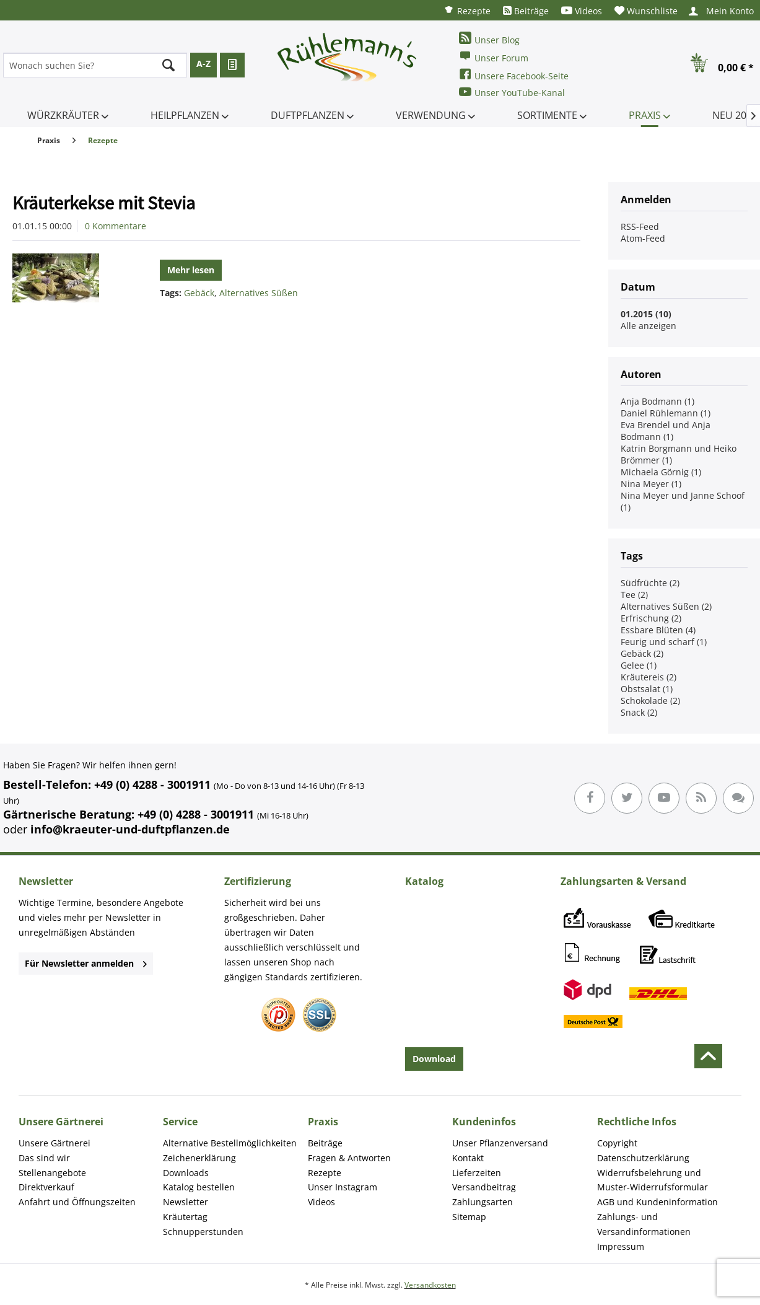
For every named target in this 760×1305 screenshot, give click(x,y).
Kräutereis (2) (648, 677)
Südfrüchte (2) (650, 583)
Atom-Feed (643, 238)
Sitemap (469, 1217)
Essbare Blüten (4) (658, 630)
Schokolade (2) (650, 700)
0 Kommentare (115, 226)
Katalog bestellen (199, 1187)
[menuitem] (467, 10)
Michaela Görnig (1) (661, 472)
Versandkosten (430, 1285)
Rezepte (467, 10)
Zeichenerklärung (199, 1158)
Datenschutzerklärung (643, 1158)
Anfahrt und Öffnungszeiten (77, 1202)
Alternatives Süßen (258, 293)
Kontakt (468, 1158)
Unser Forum (493, 57)
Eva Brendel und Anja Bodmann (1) (665, 430)
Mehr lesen (190, 270)
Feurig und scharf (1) (664, 642)
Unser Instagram (342, 1187)
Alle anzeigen (648, 326)
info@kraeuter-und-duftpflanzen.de (130, 829)
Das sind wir (44, 1158)
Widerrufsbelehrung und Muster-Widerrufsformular (652, 1180)
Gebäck (199, 293)
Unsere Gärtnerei (54, 1143)
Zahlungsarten (482, 1202)
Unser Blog (489, 39)
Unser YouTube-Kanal (512, 92)
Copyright (617, 1143)
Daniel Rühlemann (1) (665, 413)
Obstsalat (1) (647, 689)
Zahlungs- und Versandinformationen (644, 1224)
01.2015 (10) (646, 314)
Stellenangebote (52, 1173)
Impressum (620, 1246)
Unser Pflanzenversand (500, 1143)
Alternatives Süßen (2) (666, 606)
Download (434, 1059)
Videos (581, 11)
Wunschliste (646, 11)
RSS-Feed (640, 226)
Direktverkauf (46, 1187)
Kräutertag (185, 1217)
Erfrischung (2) (651, 618)
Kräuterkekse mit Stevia (103, 202)
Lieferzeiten (476, 1173)
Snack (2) (639, 712)
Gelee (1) (639, 665)
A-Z (203, 63)
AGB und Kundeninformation (657, 1202)
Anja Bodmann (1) (657, 401)
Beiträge (526, 11)
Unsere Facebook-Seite (514, 75)
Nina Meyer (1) (651, 484)
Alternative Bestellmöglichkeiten (230, 1143)
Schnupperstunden (203, 1231)
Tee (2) (634, 594)
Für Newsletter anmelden (86, 963)
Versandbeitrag (484, 1187)
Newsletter (185, 1202)
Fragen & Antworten (349, 1158)
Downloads (186, 1173)
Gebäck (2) (642, 653)
